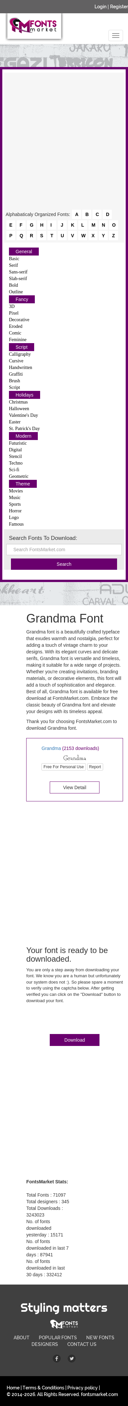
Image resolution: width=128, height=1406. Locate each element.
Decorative (19, 319)
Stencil (15, 456)
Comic (15, 333)
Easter (15, 421)
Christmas (18, 402)
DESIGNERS (45, 1344)
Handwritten (20, 367)
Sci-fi (14, 469)
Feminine (18, 339)
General (24, 251)
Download (74, 1040)
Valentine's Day (23, 415)
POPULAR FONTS (58, 1337)
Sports (15, 504)
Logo (14, 517)
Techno (16, 463)
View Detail (74, 787)
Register (119, 6)
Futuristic (18, 443)
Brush (14, 380)
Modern (23, 436)
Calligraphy (20, 354)
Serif (13, 265)
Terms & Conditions (43, 1387)
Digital (15, 449)
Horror (15, 510)
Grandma (51, 748)
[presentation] (76, 1020)
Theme (23, 483)
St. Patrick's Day (24, 428)
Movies (16, 490)
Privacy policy (82, 1387)
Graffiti (16, 374)
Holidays (24, 395)
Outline (16, 291)
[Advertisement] (64, 142)
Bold (13, 285)
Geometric (19, 476)
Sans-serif (18, 271)
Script (22, 347)
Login (100, 6)
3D (12, 306)
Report (95, 767)
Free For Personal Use (63, 767)
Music (15, 497)
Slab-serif (18, 278)
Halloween (19, 408)
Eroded (15, 326)
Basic (14, 258)
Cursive (16, 360)
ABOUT (22, 1337)
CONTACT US (81, 1344)
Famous (16, 524)
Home (13, 1387)
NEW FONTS (100, 1337)
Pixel (14, 313)
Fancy (22, 299)
